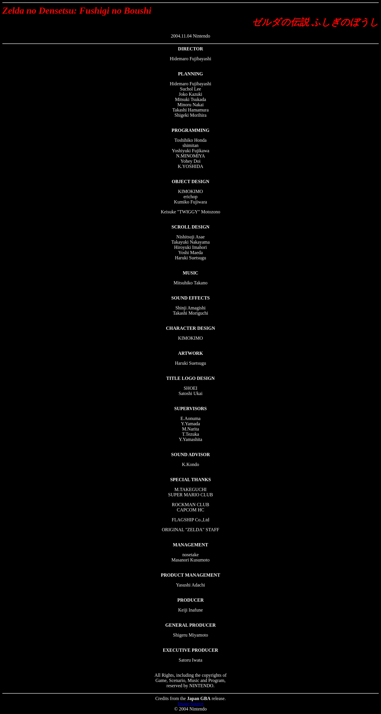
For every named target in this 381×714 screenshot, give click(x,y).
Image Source (190, 703)
